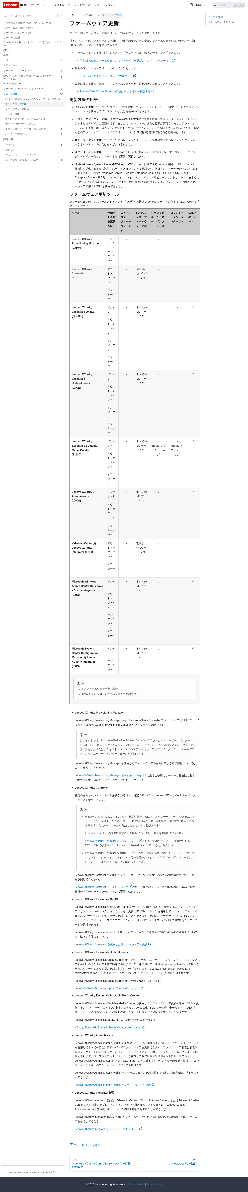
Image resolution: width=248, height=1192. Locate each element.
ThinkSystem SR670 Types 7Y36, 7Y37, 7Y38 (27, 22)
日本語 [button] (196, 5)
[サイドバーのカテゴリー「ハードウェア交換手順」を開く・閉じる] (61, 134)
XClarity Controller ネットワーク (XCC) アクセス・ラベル (32, 44)
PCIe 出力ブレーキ (13, 83)
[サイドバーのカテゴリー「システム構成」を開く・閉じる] (61, 94)
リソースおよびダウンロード (18, 27)
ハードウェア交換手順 (15, 134)
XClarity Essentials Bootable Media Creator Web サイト (109, 1027)
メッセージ (9, 144)
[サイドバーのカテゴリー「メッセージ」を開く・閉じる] (61, 145)
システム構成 (10, 94)
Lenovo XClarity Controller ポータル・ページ (113, 841)
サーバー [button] (36, 5)
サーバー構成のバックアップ (20, 123)
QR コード (9, 50)
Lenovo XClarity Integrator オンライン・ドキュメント (108, 1129)
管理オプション (11, 65)
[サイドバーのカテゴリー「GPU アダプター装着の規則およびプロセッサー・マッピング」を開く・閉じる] (61, 77)
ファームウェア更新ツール (221, 22)
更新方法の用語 (215, 17)
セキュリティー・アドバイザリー (20, 155)
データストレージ (59, 5)
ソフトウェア (82, 5)
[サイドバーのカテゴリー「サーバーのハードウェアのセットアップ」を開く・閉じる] (61, 88)
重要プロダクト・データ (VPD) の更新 (25, 128)
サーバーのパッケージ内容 (17, 32)
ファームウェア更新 (15, 104)
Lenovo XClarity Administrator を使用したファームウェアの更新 (114, 1084)
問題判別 (8, 139)
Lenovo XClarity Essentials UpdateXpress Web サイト (109, 988)
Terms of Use (154, 1184)
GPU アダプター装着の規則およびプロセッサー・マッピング (27, 77)
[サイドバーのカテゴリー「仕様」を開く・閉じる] (61, 60)
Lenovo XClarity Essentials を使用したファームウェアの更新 (113, 944)
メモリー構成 (12, 114)
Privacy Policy (136, 1184)
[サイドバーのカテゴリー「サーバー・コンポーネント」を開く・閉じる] (61, 70)
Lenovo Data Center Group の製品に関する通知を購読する (117, 91)
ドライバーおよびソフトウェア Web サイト (108, 76)
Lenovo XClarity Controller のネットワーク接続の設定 (33, 99)
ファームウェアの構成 (17, 109)
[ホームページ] (72, 15)
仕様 (5, 60)
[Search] (228, 5)
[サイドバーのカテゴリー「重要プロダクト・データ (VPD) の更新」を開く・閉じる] (61, 129)
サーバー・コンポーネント (17, 70)
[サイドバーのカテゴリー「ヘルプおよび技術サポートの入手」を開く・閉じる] (61, 160)
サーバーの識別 (11, 37)
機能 (5, 55)
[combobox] (8, 16)
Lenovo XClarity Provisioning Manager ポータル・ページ (110, 775)
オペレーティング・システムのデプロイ (26, 118)
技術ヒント (9, 150)
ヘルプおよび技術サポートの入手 (20, 160)
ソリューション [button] (103, 5)
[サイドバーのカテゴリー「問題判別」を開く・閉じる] (61, 139)
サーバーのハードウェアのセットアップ (24, 88)
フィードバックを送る (84, 1145)
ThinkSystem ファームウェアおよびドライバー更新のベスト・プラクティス (127, 60)
